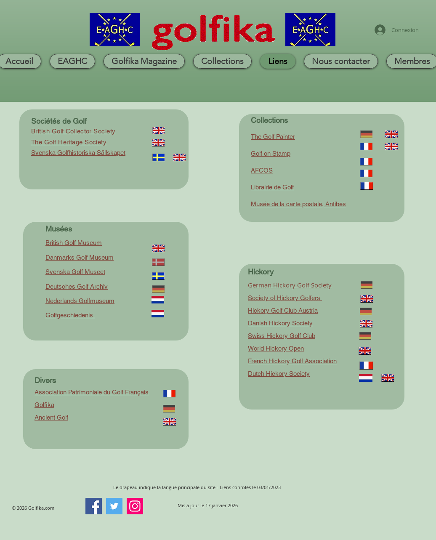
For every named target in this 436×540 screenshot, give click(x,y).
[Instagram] (135, 506)
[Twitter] (114, 506)
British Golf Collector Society (73, 131)
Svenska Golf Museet (75, 271)
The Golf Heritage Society (68, 142)
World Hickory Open (276, 348)
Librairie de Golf (272, 187)
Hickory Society (288, 373)
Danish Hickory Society (280, 323)
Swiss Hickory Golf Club (281, 335)
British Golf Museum (73, 242)
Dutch (256, 373)
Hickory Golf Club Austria (283, 310)
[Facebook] (93, 506)
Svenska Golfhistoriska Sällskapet (78, 152)
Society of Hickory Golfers (285, 297)
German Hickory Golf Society (290, 285)
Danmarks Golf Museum (79, 257)
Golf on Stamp (270, 153)
